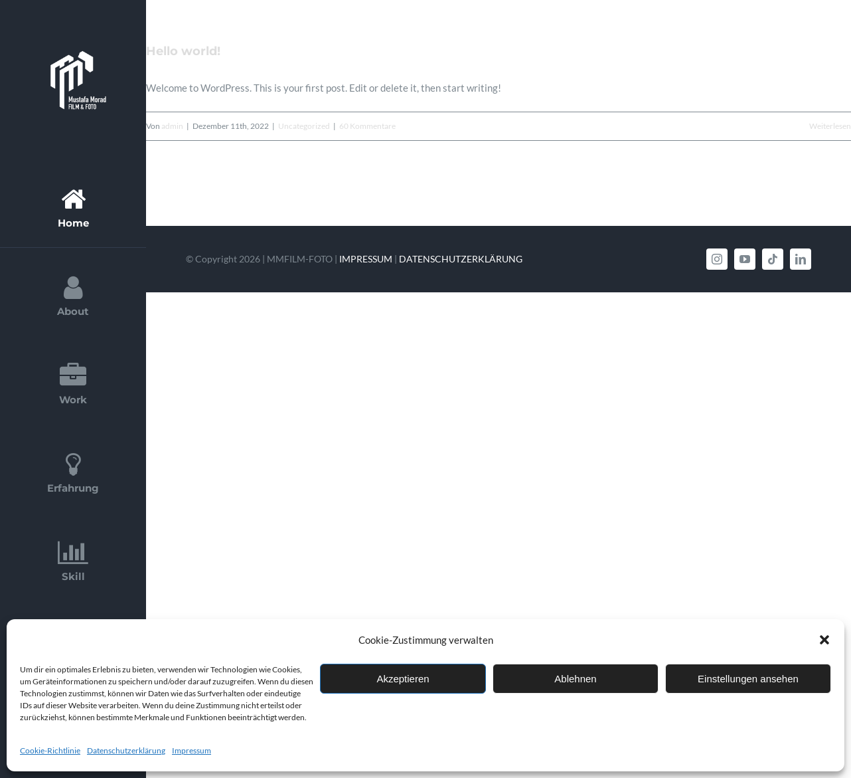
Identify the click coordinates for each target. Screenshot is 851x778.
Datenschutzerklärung (126, 750)
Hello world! (183, 51)
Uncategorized (304, 126)
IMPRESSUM (365, 258)
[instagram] (717, 259)
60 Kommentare (367, 126)
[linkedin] (800, 259)
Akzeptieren (402, 678)
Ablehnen (575, 678)
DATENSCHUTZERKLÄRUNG (460, 258)
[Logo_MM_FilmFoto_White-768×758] (73, 44)
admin (172, 126)
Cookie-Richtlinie (50, 750)
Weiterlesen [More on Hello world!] (830, 126)
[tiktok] (772, 259)
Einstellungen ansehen (748, 678)
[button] (824, 639)
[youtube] (744, 259)
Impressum (191, 750)
